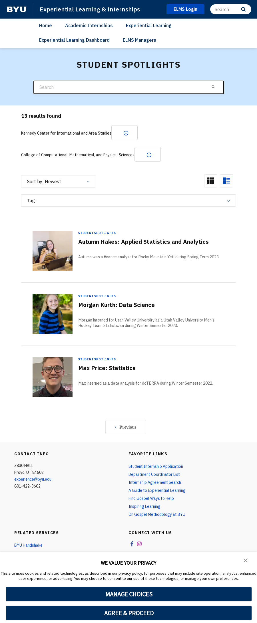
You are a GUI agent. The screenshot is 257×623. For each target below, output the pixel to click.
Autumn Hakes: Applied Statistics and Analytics (143, 241)
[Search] (230, 9)
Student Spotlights (97, 233)
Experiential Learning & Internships (90, 9)
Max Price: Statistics (107, 368)
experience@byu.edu (32, 479)
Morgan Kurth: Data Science (116, 305)
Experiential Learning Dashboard (74, 40)
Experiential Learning (149, 25)
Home (45, 25)
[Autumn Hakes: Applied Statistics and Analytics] (53, 251)
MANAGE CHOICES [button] (128, 594)
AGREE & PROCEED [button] (129, 613)
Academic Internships (89, 25)
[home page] (17, 9)
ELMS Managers (139, 40)
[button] (246, 560)
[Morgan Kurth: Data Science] (53, 314)
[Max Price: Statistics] (53, 377)
